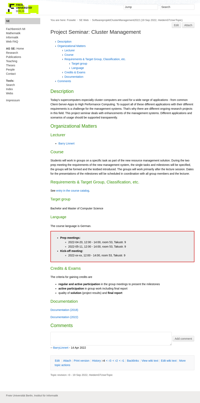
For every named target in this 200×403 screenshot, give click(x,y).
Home (15, 48)
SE (8, 21)
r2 (116, 360)
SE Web (84, 20)
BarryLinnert (60, 347)
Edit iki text (169, 360)
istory (96, 360)
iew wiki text (150, 360)
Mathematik (13, 33)
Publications (13, 57)
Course (68, 54)
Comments (64, 81)
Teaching (11, 61)
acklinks (133, 360)
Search (10, 85)
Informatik (12, 37)
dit (57, 360)
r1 (123, 360)
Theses (10, 65)
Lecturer (69, 50)
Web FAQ (12, 41)
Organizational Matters (71, 46)
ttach (67, 360)
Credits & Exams (74, 72)
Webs (9, 93)
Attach (188, 25)
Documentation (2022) (64, 317)
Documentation (73, 76)
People (10, 69)
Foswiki (71, 20)
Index (9, 89)
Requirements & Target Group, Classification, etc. (95, 59)
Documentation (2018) (64, 309)
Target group (79, 63)
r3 (110, 360)
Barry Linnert (66, 143)
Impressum (13, 100)
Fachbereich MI (15, 29)
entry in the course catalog (72, 190)
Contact (11, 73)
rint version (81, 360)
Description (64, 41)
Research (12, 52)
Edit (176, 25)
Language (77, 68)
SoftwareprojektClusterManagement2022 (116, 20)
